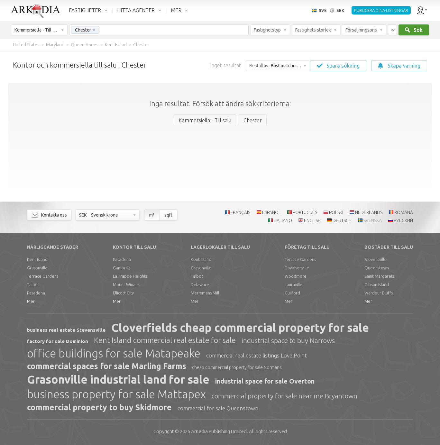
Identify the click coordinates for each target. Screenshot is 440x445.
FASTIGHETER (85, 10)
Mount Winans (126, 284)
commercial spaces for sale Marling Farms (106, 366)
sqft (168, 215)
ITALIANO (283, 220)
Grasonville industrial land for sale (118, 379)
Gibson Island (376, 284)
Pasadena (36, 293)
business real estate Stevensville (66, 330)
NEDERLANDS (368, 212)
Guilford (292, 293)
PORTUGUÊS (305, 212)
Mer (31, 301)
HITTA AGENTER (136, 10)
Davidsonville (297, 267)
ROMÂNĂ (403, 212)
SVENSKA (372, 220)
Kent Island (37, 259)
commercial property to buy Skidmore (99, 407)
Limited (219, 431)
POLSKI (336, 212)
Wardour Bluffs (378, 293)
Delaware (200, 284)
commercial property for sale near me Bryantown (284, 396)
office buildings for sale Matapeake (113, 353)
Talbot (33, 284)
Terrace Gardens (42, 276)
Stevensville (375, 259)
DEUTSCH (342, 220)
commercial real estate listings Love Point (256, 355)
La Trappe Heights (130, 276)
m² (151, 215)
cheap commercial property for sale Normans (237, 367)
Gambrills (121, 267)
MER (176, 10)
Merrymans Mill (205, 293)
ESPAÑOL (271, 212)
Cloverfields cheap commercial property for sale (240, 327)
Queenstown (376, 267)
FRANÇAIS (240, 212)
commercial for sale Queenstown (218, 408)
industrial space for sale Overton (265, 381)
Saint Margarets (379, 276)
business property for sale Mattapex (116, 394)
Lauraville (293, 284)
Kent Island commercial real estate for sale (165, 340)
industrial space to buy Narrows (288, 340)
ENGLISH (312, 220)
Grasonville (37, 267)
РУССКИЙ (403, 220)
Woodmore (296, 276)
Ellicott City (123, 293)
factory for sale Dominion (57, 341)
